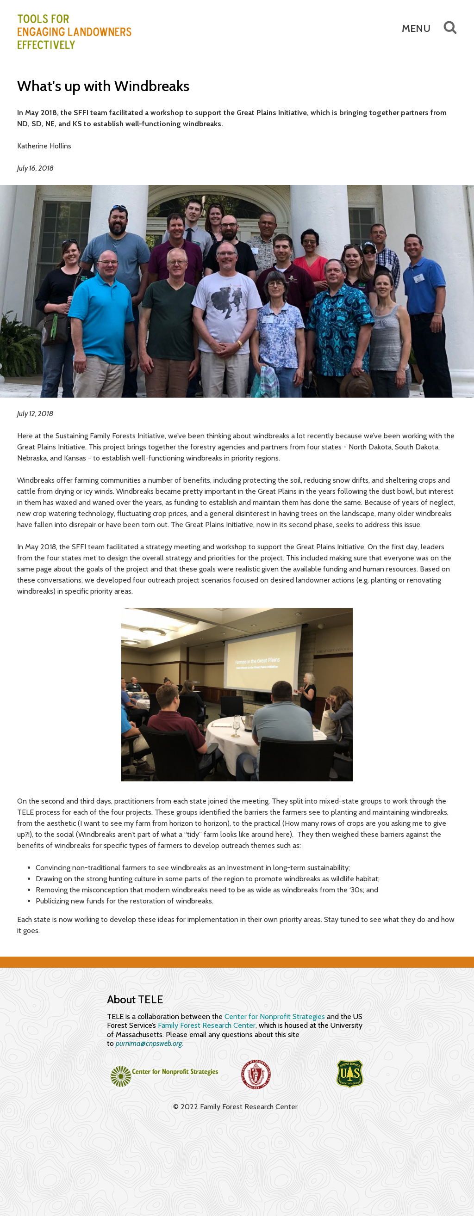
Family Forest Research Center (207, 1025)
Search (443, 27)
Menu (416, 28)
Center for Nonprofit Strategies (275, 1016)
